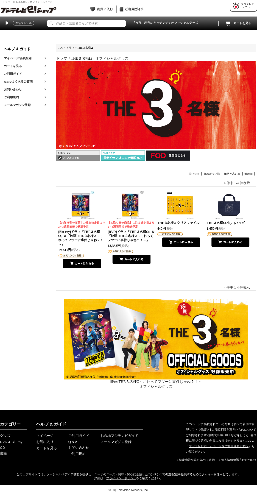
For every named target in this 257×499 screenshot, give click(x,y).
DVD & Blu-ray (11, 442)
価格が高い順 (232, 174)
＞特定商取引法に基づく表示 (195, 460)
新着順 (248, 174)
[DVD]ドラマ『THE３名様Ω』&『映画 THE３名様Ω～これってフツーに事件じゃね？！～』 (131, 231)
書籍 (3, 453)
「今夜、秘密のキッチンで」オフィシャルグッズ (165, 23)
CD (2, 447)
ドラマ (70, 47)
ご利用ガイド (13, 73)
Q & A (72, 442)
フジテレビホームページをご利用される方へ (219, 446)
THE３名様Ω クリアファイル (178, 223)
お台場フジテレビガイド (119, 436)
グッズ (5, 436)
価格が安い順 (212, 174)
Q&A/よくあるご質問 (18, 81)
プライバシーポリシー (121, 478)
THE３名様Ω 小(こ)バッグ (226, 223)
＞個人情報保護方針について (237, 460)
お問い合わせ (13, 89)
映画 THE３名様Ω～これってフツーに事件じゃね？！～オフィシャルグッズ (156, 343)
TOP (60, 47)
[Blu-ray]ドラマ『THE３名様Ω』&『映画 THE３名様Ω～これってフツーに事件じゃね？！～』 (82, 233)
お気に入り (44, 442)
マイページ (44, 436)
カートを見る (237, 23)
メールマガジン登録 (17, 105)
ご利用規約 (11, 97)
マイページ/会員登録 (18, 58)
